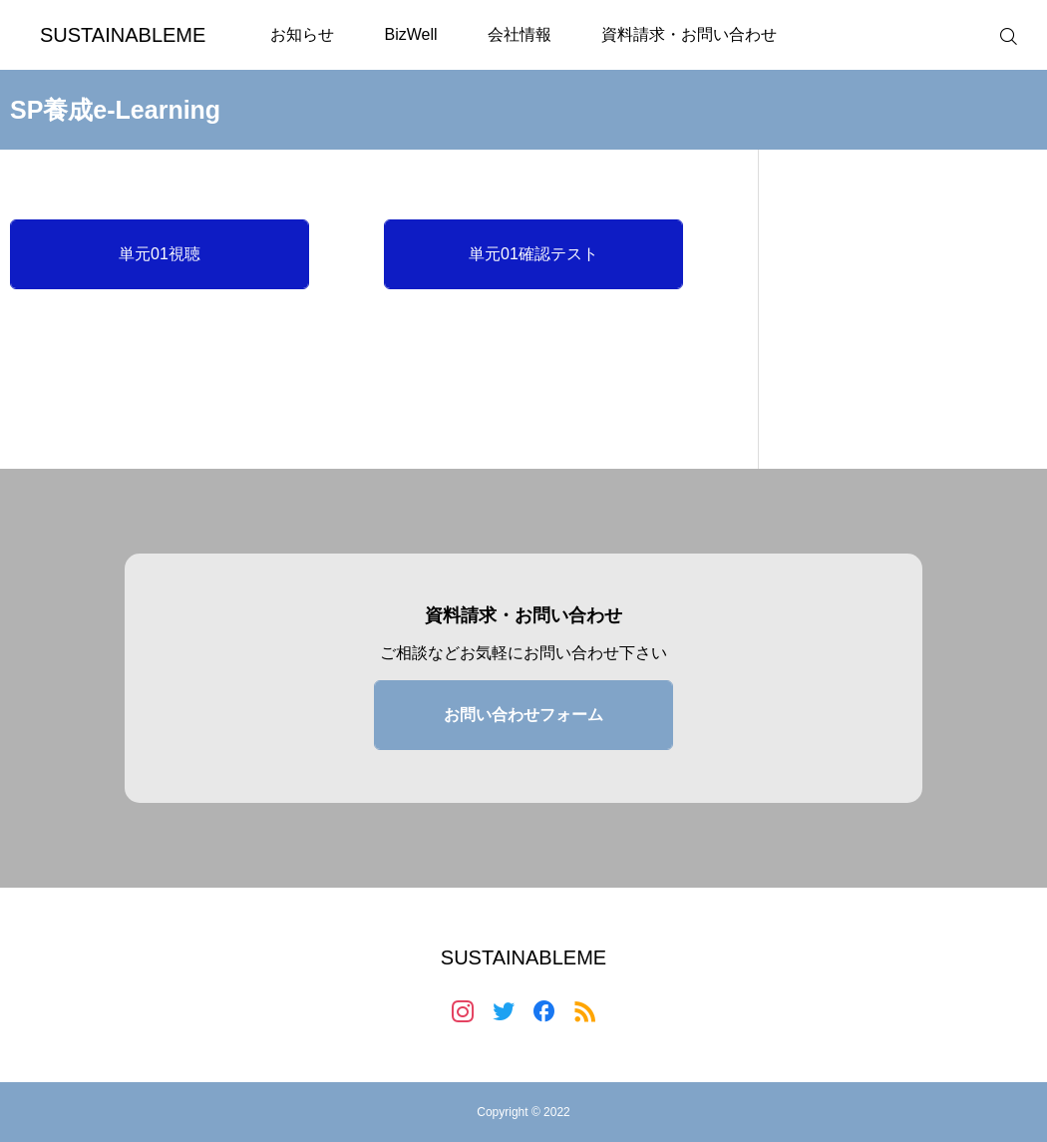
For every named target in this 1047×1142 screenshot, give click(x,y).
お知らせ (302, 34)
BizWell (410, 34)
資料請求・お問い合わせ (689, 34)
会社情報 (519, 34)
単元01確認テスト (533, 253)
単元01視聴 (159, 253)
